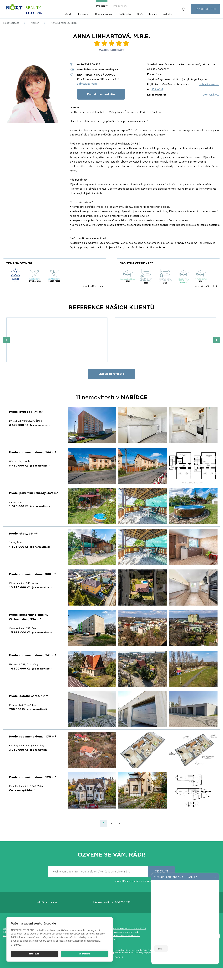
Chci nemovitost (104, 14)
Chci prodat (82, 14)
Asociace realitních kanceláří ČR (129, 928)
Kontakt (153, 14)
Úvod (68, 14)
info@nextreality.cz (49, 902)
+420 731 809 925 (88, 64)
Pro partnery (120, 5)
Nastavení (34, 953)
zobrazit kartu (211, 94)
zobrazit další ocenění (92, 286)
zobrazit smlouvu (209, 84)
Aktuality (167, 14)
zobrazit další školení (206, 286)
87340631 (157, 89)
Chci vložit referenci (111, 374)
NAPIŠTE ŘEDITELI (205, 9)
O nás (140, 14)
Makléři (35, 23)
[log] (185, 918)
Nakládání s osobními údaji (126, 932)
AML (114, 939)
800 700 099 (123, 902)
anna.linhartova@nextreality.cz (97, 69)
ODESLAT (161, 872)
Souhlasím (84, 953)
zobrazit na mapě (87, 84)
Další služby (124, 14)
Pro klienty (101, 5)
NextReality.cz (11, 23)
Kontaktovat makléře (101, 94)
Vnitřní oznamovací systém (126, 935)
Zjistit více (16, 944)
